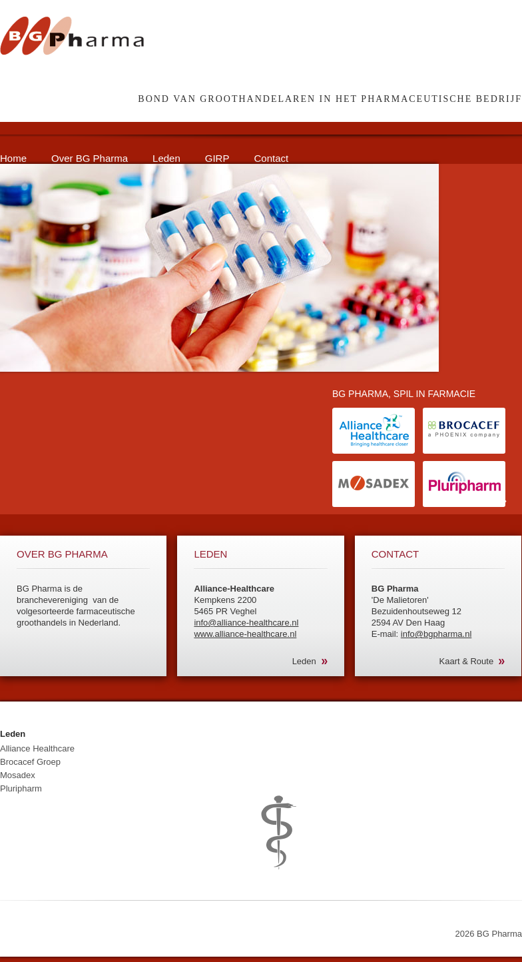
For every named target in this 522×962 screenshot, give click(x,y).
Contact (271, 158)
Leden (166, 158)
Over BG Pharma (89, 158)
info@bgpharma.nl (436, 634)
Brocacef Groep (30, 762)
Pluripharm (21, 788)
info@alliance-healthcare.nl (246, 623)
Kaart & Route (466, 661)
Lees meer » (483, 501)
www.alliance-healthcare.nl (245, 634)
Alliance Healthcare (37, 748)
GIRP (217, 158)
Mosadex (17, 775)
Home (13, 158)
